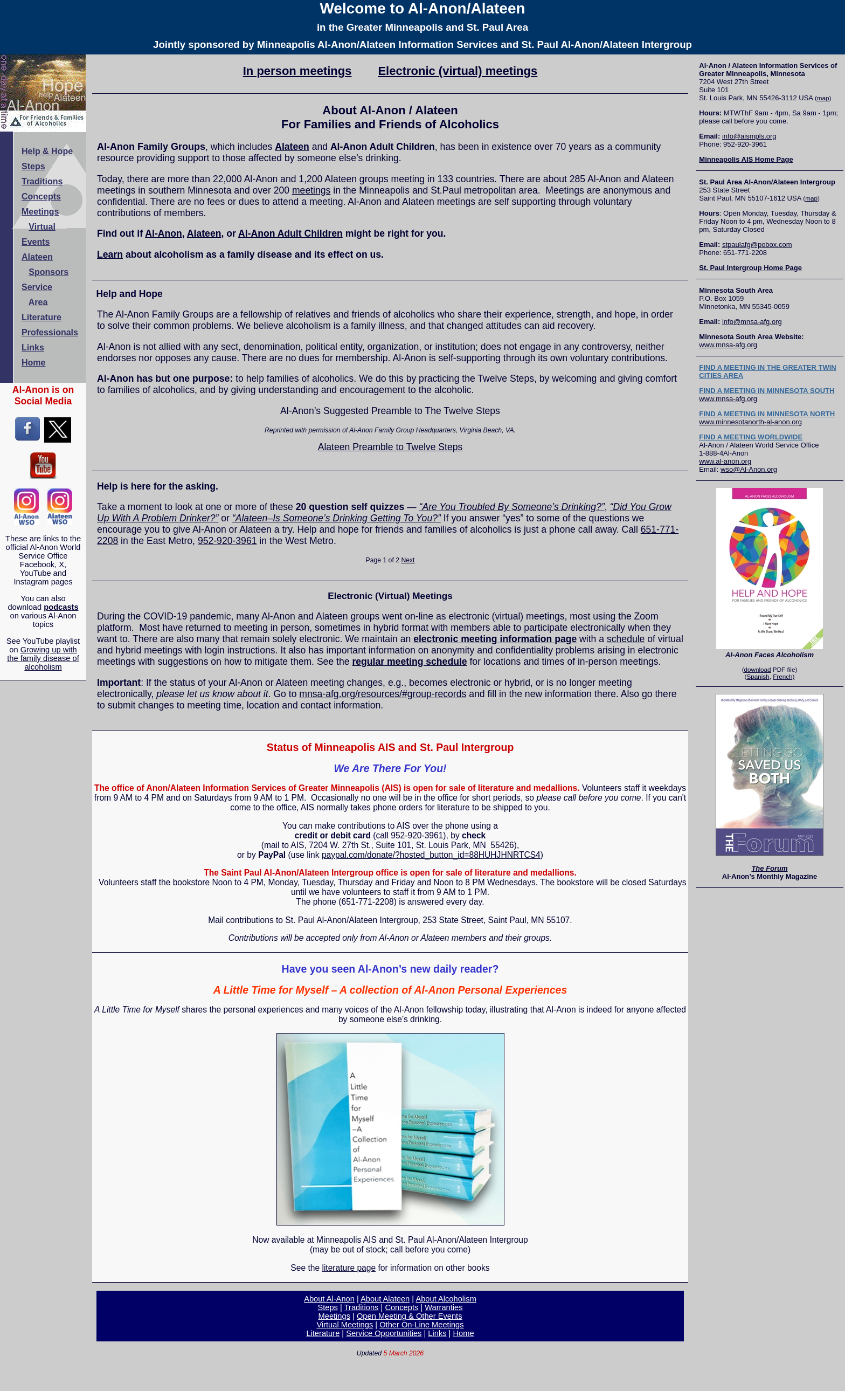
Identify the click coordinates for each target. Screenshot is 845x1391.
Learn (110, 254)
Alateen (292, 146)
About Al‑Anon (329, 1298)
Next (407, 560)
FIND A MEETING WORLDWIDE (750, 437)
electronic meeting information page (495, 638)
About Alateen (385, 1298)
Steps (327, 1307)
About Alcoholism (445, 1298)
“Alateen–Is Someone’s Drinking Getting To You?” (336, 518)
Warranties (443, 1307)
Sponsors (48, 272)
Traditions (361, 1307)
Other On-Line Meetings (421, 1324)
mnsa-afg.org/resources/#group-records (382, 693)
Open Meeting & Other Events (409, 1316)
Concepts (401, 1307)
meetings (311, 190)
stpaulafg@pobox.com (757, 244)
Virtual (42, 226)
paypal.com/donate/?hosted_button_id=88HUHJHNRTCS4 (431, 854)
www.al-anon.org (725, 461)
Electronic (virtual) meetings (457, 71)
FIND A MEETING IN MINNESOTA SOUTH (766, 391)
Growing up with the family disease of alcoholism (43, 658)
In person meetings (297, 71)
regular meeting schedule (409, 661)
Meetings (334, 1316)
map (823, 97)
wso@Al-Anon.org (749, 469)
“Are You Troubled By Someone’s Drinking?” (512, 506)
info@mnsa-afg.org (752, 322)
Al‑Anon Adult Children (290, 233)
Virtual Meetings (344, 1324)
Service (37, 287)
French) (783, 676)
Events (36, 241)
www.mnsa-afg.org (728, 345)
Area (38, 302)
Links (437, 1333)
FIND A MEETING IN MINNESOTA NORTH (767, 414)
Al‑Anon (163, 233)
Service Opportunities (383, 1333)
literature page (349, 1267)
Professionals (50, 332)
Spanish (757, 676)
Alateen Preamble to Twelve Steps (390, 447)
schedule (626, 638)
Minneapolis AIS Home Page (746, 159)
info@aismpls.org (749, 136)
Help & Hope (47, 151)
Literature (323, 1333)
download (757, 669)
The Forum (769, 868)
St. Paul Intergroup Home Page (750, 268)
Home (463, 1333)
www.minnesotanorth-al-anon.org (750, 422)
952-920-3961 (227, 540)
